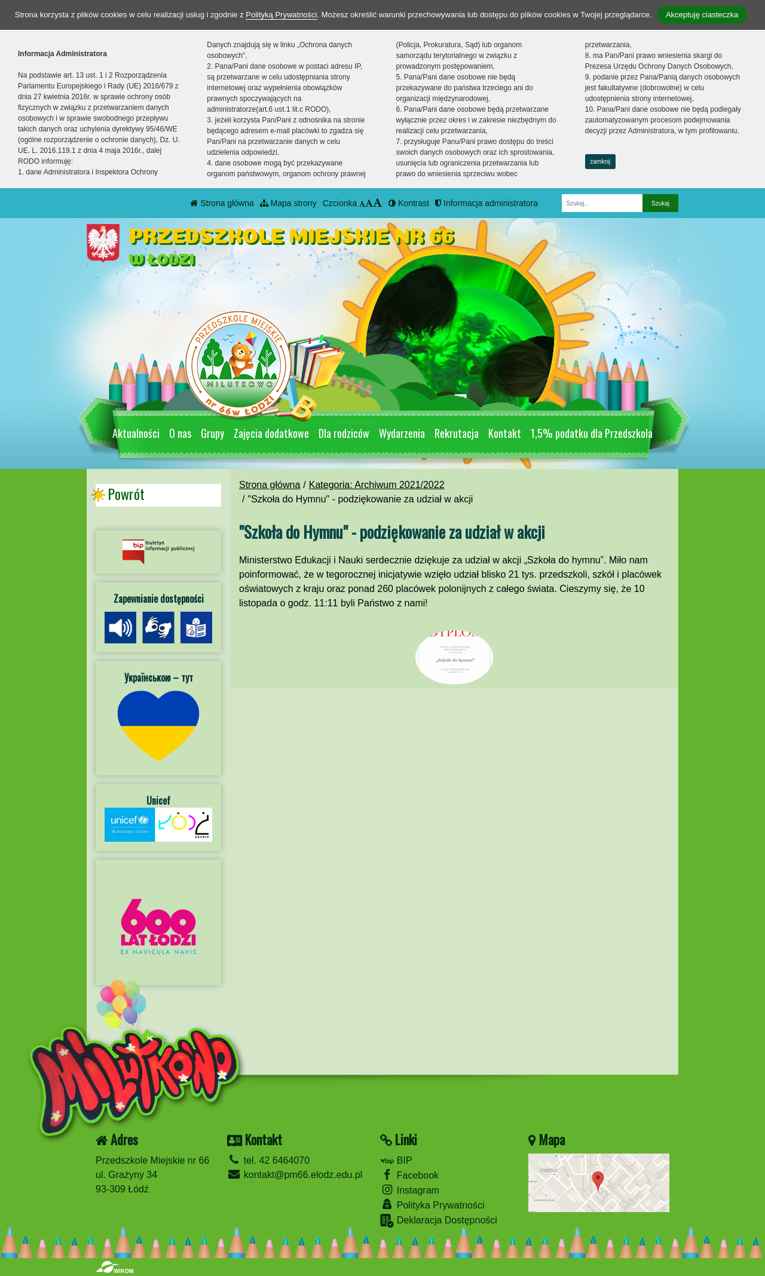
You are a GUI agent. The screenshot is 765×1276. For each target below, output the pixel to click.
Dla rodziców (344, 433)
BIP (396, 1160)
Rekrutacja (456, 433)
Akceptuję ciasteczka (702, 14)
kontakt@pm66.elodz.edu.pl (294, 1175)
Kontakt (504, 433)
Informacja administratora (486, 203)
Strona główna (221, 203)
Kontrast (408, 203)
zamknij (600, 161)
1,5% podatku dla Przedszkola (592, 433)
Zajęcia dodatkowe (271, 433)
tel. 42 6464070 (268, 1160)
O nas (180, 433)
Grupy (212, 433)
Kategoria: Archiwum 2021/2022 (377, 485)
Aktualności (136, 433)
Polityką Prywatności (281, 14)
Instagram (409, 1189)
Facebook (409, 1174)
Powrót (126, 494)
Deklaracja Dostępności (438, 1221)
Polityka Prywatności (432, 1204)
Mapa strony (288, 203)
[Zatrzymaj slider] (460, 403)
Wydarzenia (402, 433)
